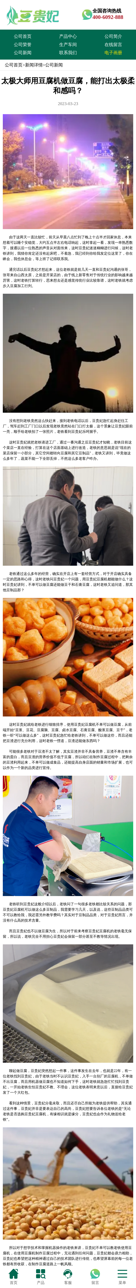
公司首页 (22, 36)
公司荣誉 (22, 44)
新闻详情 (34, 65)
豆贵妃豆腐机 (97, 579)
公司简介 (113, 36)
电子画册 (113, 52)
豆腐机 (90, 725)
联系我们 (68, 52)
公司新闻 (22, 52)
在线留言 (113, 44)
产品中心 (68, 36)
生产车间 (68, 44)
